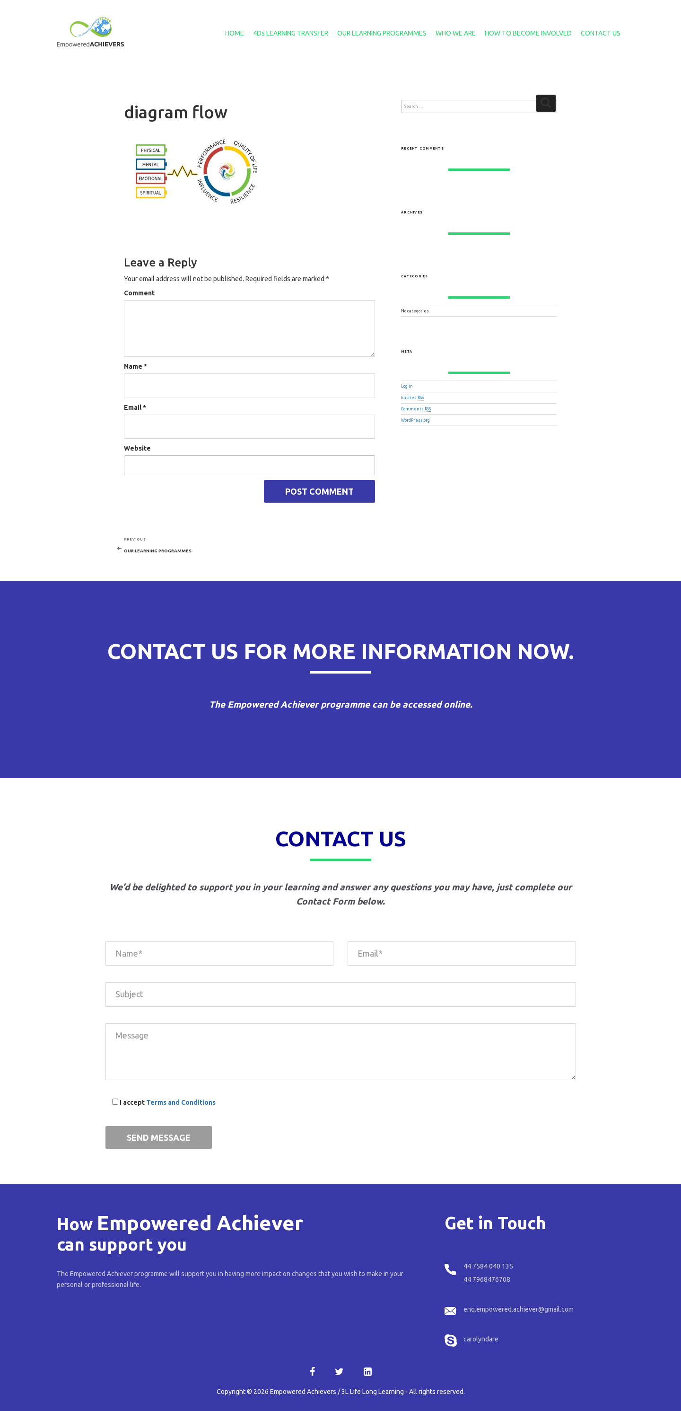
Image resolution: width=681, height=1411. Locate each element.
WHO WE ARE (456, 33)
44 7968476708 (486, 1279)
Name (135, 366)
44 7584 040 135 (488, 1266)
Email (135, 407)
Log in (407, 386)
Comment (139, 293)
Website (137, 448)
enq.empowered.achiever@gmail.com (518, 1309)
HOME (234, 33)
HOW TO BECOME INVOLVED (528, 33)
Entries (412, 397)
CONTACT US (600, 33)
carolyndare (480, 1339)
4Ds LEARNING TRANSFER (290, 33)
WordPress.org (415, 420)
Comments (416, 409)
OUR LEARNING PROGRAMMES (382, 33)
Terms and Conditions (181, 1102)
